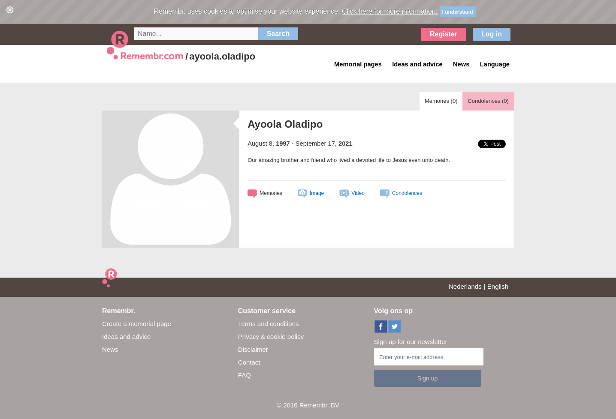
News (110, 349)
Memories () (441, 101)
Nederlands (465, 286)
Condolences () (488, 101)
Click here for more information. (390, 11)
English (497, 286)
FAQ (244, 375)
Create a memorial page (136, 323)
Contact (249, 362)
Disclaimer (253, 349)
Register (443, 34)
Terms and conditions (268, 323)
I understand (457, 12)
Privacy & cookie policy (271, 336)
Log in (491, 34)
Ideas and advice (126, 336)
